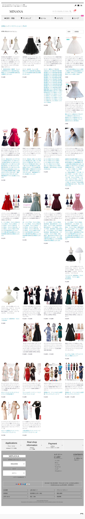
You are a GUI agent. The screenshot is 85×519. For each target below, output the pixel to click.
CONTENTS (78, 454)
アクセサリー (58, 471)
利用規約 (15, 493)
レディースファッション (14, 26)
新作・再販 (9, 18)
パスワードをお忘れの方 (19, 477)
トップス (57, 460)
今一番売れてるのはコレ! (78, 459)
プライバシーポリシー (69, 490)
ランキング (26, 18)
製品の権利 (69, 493)
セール (42, 18)
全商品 (3, 26)
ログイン (18, 473)
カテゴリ (59, 18)
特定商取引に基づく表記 (42, 493)
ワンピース (58, 467)
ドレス (25, 26)
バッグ (56, 469)
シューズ (57, 464)
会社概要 (15, 490)
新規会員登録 (18, 464)
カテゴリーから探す (58, 456)
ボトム (56, 462)
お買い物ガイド (42, 490)
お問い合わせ (15, 496)
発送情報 (69, 496)
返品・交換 (42, 496)
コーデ (78, 17)
